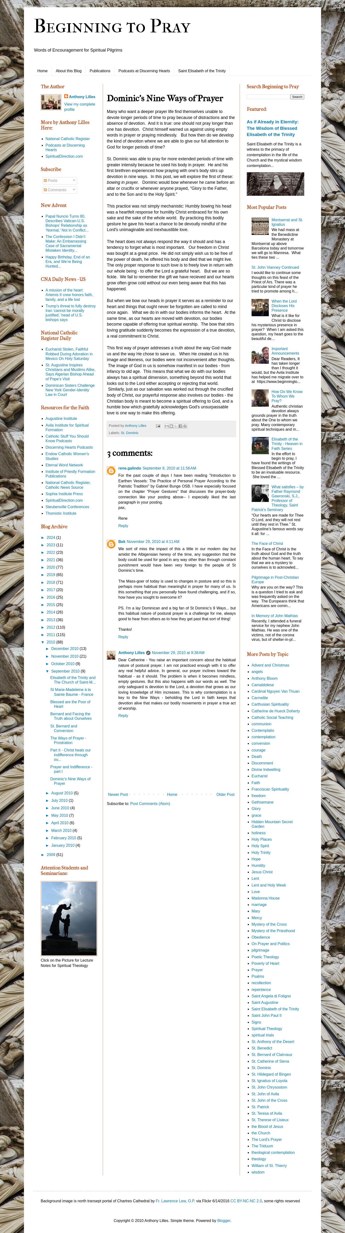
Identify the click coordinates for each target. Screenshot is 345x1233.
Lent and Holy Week (269, 885)
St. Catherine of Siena (270, 1061)
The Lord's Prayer (267, 1140)
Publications (100, 71)
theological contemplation (273, 1152)
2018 (51, 582)
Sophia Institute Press (64, 494)
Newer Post (118, 794)
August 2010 (62, 793)
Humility (258, 866)
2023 (51, 545)
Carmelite (260, 698)
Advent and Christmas (270, 665)
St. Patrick (260, 1107)
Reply (123, 526)
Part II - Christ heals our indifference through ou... (70, 754)
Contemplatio (263, 730)
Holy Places (262, 839)
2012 (51, 627)
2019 (51, 575)
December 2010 (65, 649)
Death (257, 757)
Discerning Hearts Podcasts (69, 447)
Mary (256, 911)
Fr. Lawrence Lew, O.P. (175, 1201)
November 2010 (65, 656)
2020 (51, 567)
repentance (261, 990)
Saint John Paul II (267, 1015)
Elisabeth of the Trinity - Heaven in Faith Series (286, 443)
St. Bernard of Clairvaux (272, 1055)
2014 (51, 612)
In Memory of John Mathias (275, 616)
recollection (261, 983)
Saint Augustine (265, 1003)
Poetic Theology (265, 957)
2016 (51, 597)
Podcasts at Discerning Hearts (144, 71)
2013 (51, 620)
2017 (51, 590)
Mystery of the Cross (269, 924)
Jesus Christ (262, 872)
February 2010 (64, 838)
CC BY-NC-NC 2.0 (246, 1201)
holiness (259, 833)
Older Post (225, 794)
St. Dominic (129, 433)
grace (256, 815)
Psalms (258, 976)
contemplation (264, 737)
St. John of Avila (265, 1094)
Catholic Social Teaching (272, 717)
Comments (55, 190)
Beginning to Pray (112, 26)
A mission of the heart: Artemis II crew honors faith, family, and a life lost (69, 294)
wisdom (258, 1172)
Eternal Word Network (64, 465)
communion (261, 724)
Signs (256, 1022)
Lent (255, 878)
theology (259, 1159)
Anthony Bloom (265, 678)
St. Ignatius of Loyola (269, 1081)
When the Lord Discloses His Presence (284, 305)
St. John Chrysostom (269, 1087)
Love (256, 892)
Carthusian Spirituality (270, 704)
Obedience (261, 937)
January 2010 (63, 845)
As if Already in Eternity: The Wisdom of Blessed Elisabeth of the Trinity (273, 128)
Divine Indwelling (266, 770)
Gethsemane (263, 802)
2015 (51, 605)
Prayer (257, 970)
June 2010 (60, 808)
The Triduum (262, 1146)
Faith (256, 783)
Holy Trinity (261, 853)
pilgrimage (260, 950)
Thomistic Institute (61, 513)
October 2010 (63, 664)
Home (42, 71)
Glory (256, 809)
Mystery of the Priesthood (273, 931)
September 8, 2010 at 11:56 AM (169, 468)
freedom (259, 796)
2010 (51, 642)
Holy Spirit (260, 846)
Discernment (262, 763)
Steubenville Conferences (67, 507)
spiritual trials (263, 1035)
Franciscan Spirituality (270, 789)
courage (258, 750)
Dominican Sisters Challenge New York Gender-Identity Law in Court (70, 390)
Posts (50, 181)
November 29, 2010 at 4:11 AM (153, 542)
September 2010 (66, 671)
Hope (256, 859)
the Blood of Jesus (267, 1127)
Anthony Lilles (131, 653)
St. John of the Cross (269, 1100)
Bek (121, 542)
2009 (51, 855)
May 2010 (60, 815)
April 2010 (60, 823)
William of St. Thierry (269, 1166)
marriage (259, 905)
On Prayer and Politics (271, 944)
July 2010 (60, 800)
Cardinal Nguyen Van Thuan (275, 691)
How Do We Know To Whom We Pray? (287, 396)
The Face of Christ (267, 544)
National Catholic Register (68, 139)
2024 (51, 538)
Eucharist (260, 776)
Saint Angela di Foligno (271, 996)
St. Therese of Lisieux (270, 1120)
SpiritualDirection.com (64, 156)
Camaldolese (263, 685)
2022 (51, 552)
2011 (51, 635)
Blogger (223, 1221)
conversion (261, 743)
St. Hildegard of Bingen (271, 1074)
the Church (261, 1133)
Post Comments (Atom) (150, 804)
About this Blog (69, 71)
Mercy (257, 918)
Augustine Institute (61, 419)
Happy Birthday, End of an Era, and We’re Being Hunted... (68, 261)
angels (257, 672)
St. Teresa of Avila (267, 1113)
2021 (51, 560)
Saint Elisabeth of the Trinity (202, 71)
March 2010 (62, 830)
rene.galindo (129, 468)
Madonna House (266, 898)
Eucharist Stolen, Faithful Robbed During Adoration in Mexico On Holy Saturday (69, 353)
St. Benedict (262, 1048)
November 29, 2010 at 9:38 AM (178, 653)
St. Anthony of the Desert (273, 1042)
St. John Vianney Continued (275, 267)
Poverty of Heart (265, 963)
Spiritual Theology (267, 1029)
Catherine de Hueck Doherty (276, 711)
